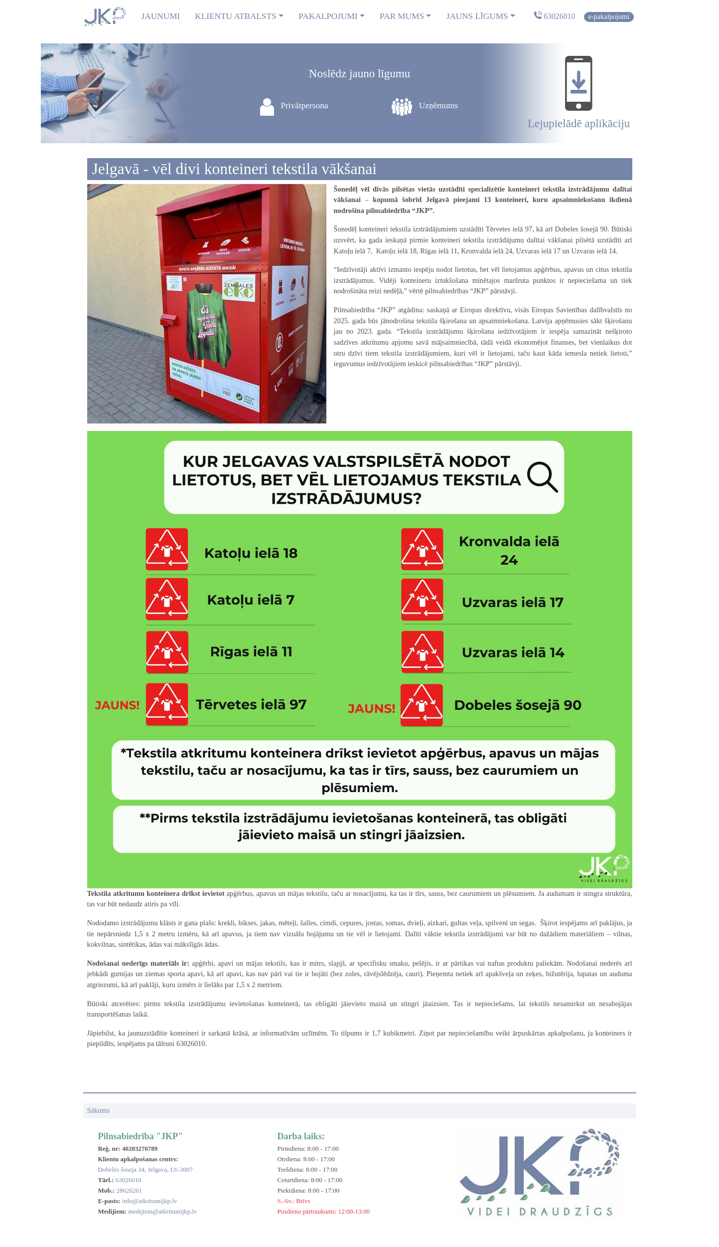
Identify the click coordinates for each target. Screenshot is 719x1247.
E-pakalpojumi (608, 16)
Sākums (98, 1110)
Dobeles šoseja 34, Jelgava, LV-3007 (145, 1169)
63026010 (559, 16)
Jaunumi (161, 16)
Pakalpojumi (327, 16)
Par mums (402, 16)
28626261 (129, 1190)
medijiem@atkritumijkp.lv (162, 1211)
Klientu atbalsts (236, 16)
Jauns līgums (477, 16)
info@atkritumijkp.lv (149, 1201)
